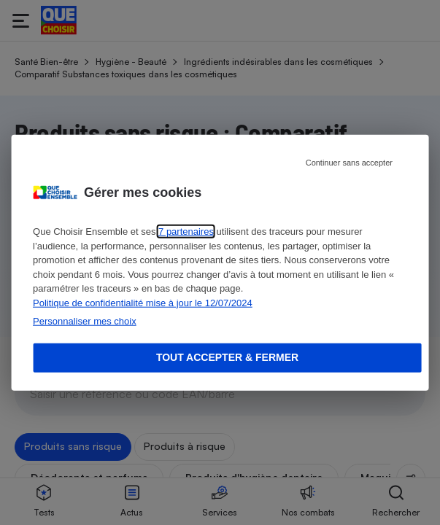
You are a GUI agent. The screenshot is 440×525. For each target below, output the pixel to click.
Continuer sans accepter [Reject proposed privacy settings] (349, 162)
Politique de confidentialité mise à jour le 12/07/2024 (142, 302)
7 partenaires (186, 231)
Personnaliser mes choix (84, 321)
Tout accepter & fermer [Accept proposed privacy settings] (227, 357)
